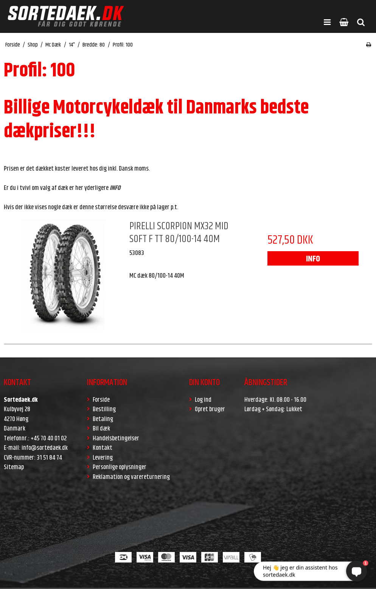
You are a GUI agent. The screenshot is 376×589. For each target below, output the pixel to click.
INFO (313, 259)
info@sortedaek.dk (45, 448)
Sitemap (14, 467)
